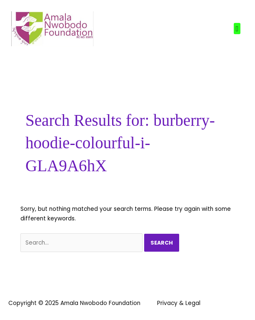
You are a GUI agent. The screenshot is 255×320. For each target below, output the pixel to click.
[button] (237, 28)
